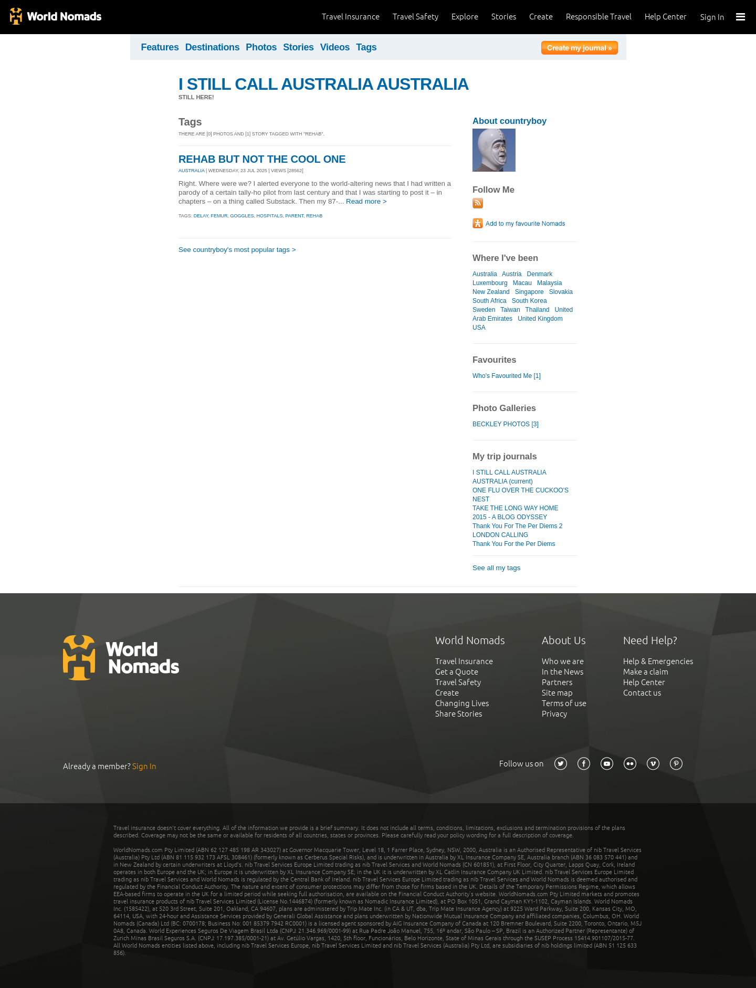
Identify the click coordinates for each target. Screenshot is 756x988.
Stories (503, 16)
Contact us (642, 692)
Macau (522, 283)
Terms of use (564, 703)
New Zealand (491, 292)
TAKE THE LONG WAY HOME (515, 508)
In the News (562, 671)
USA (478, 327)
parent (294, 215)
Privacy (554, 713)
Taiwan (510, 309)
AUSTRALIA (191, 170)
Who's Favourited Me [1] (506, 376)
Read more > (366, 201)
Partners (557, 682)
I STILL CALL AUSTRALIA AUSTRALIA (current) (509, 477)
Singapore (529, 292)
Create (541, 16)
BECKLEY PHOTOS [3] (505, 424)
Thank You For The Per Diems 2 (517, 526)
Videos (335, 47)
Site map (557, 692)
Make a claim (645, 671)
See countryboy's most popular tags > (237, 250)
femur (219, 215)
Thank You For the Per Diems (513, 544)
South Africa (489, 300)
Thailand (537, 309)
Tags (366, 47)
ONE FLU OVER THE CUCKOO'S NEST (520, 495)
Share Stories (458, 713)
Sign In (712, 17)
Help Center (666, 16)
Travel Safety (415, 16)
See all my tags (496, 568)
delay (201, 215)
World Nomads (55, 17)
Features (160, 47)
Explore (465, 16)
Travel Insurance (351, 16)
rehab (314, 215)
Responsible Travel (599, 16)
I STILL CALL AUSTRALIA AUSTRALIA (323, 84)
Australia (484, 274)
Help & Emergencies (658, 661)
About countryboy (509, 121)
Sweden (483, 309)
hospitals (270, 215)
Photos (261, 47)
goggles (242, 215)
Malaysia (549, 283)
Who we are (563, 661)
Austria (511, 274)
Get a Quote (456, 671)
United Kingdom (540, 318)
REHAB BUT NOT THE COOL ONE (262, 159)
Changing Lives (462, 703)
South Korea (529, 300)
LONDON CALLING (500, 535)
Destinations (212, 47)
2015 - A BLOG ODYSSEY (509, 517)
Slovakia (561, 292)
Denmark (540, 274)
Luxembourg (490, 283)
